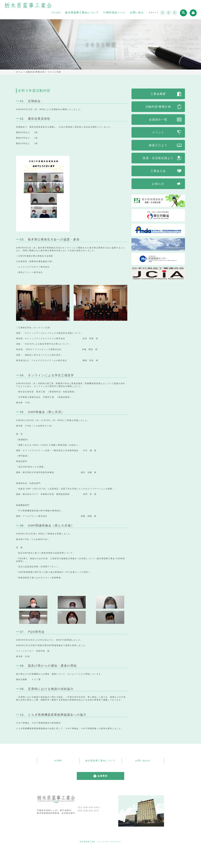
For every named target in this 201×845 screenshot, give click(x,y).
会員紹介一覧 (158, 119)
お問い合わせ (142, 760)
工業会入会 (158, 170)
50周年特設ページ (114, 12)
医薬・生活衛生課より (158, 158)
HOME (56, 12)
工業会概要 (158, 93)
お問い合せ (137, 12)
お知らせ (158, 183)
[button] (183, 12)
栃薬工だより (158, 145)
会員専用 (102, 776)
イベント (158, 132)
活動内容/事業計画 (158, 106)
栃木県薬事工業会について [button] (82, 12)
